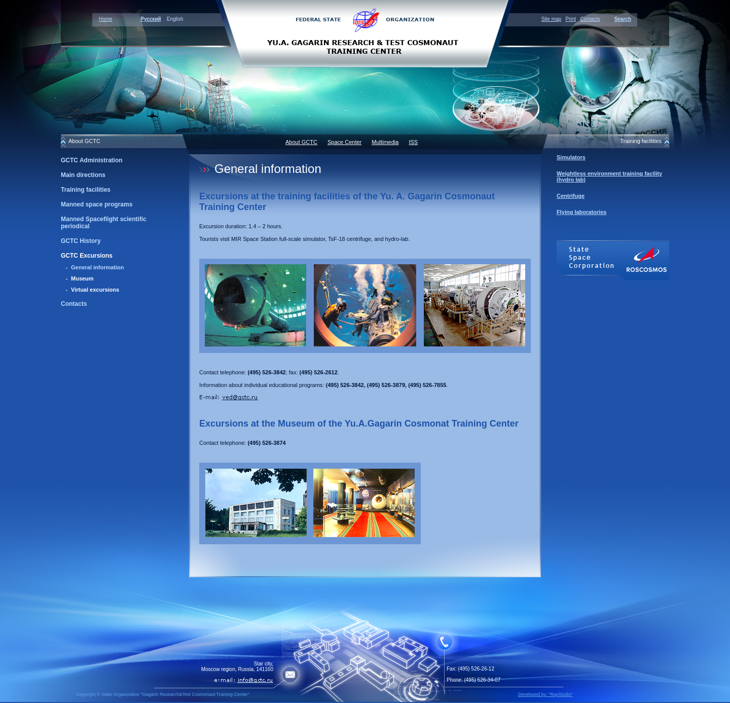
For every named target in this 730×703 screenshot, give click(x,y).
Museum (82, 278)
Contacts (590, 19)
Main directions (83, 175)
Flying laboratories (581, 212)
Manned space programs (96, 204)
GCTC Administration (92, 160)
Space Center (344, 142)
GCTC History (81, 240)
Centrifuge (571, 196)
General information (97, 267)
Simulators (571, 157)
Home (106, 19)
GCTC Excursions (87, 255)
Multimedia (385, 142)
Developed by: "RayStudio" (545, 694)
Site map (551, 19)
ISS (413, 142)
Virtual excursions (95, 290)
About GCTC (301, 142)
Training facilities (86, 189)
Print (570, 19)
